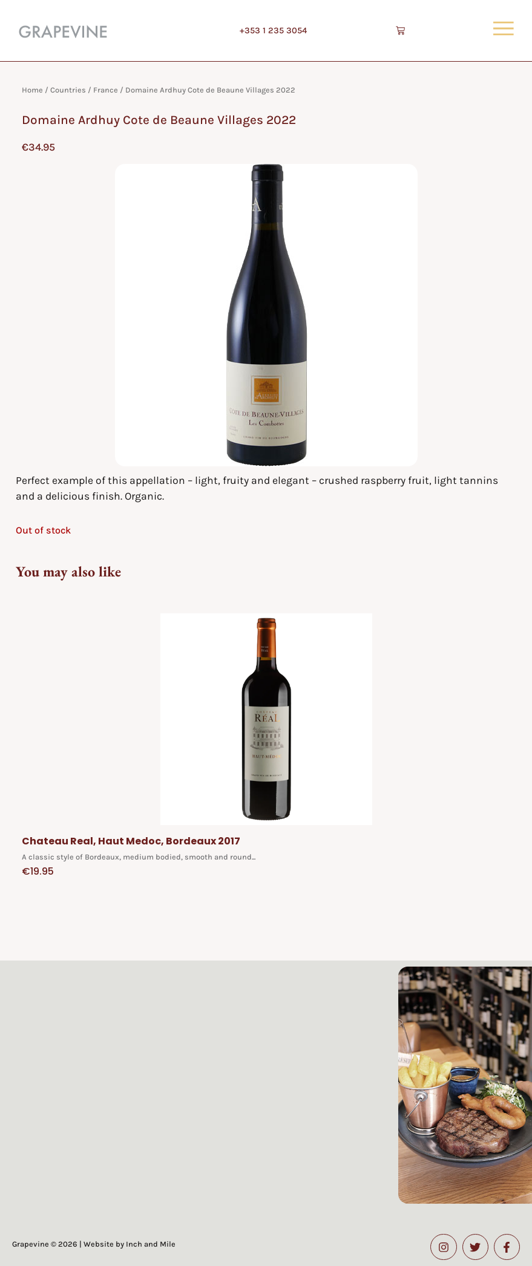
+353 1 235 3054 (273, 30)
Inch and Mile (151, 1243)
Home (32, 89)
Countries (68, 89)
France (105, 89)
